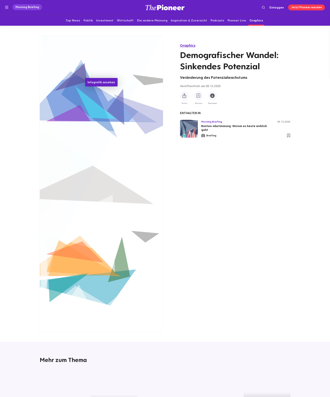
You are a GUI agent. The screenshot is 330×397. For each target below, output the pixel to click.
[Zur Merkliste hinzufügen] (198, 95)
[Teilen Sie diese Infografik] (184, 95)
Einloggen (276, 7)
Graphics (187, 45)
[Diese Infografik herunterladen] (212, 95)
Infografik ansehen (101, 82)
